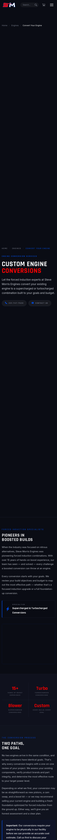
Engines (16, 248)
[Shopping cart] (43, 4)
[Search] (29, 5)
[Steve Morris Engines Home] (9, 5)
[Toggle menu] (52, 4)
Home (5, 248)
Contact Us (40, 303)
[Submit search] (36, 5)
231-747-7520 (14, 303)
